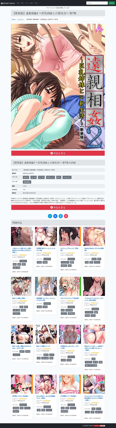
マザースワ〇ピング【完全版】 (69, 298)
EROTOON (71, 313)
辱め (14, 264)
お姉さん (15, 411)
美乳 (24, 264)
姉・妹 (34, 177)
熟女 (18, 3)
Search (112, 3)
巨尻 (87, 262)
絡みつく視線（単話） (19, 298)
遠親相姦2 (27, 182)
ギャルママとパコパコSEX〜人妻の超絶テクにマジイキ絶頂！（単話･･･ (93, 398)
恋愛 (100, 362)
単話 (19, 264)
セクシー (64, 313)
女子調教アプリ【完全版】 (68, 396)
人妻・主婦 (16, 267)
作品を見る (57, 153)
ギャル (27, 3)
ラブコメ (27, 408)
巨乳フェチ (50, 177)
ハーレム (49, 410)
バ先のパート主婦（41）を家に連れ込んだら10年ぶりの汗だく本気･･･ (21, 250)
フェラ (52, 355)
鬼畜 (51, 358)
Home (14, 19)
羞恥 (72, 262)
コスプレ (97, 262)
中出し (36, 3)
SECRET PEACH (8, 3)
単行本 (26, 177)
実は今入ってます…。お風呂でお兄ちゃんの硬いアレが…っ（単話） (93, 348)
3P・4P (41, 177)
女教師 (23, 310)
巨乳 (22, 3)
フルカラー (20, 19)
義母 (99, 259)
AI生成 (45, 262)
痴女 (31, 3)
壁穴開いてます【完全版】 (20, 396)
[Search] (97, 3)
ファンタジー (65, 262)
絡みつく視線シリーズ (43, 346)
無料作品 (64, 265)
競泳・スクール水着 (91, 365)
